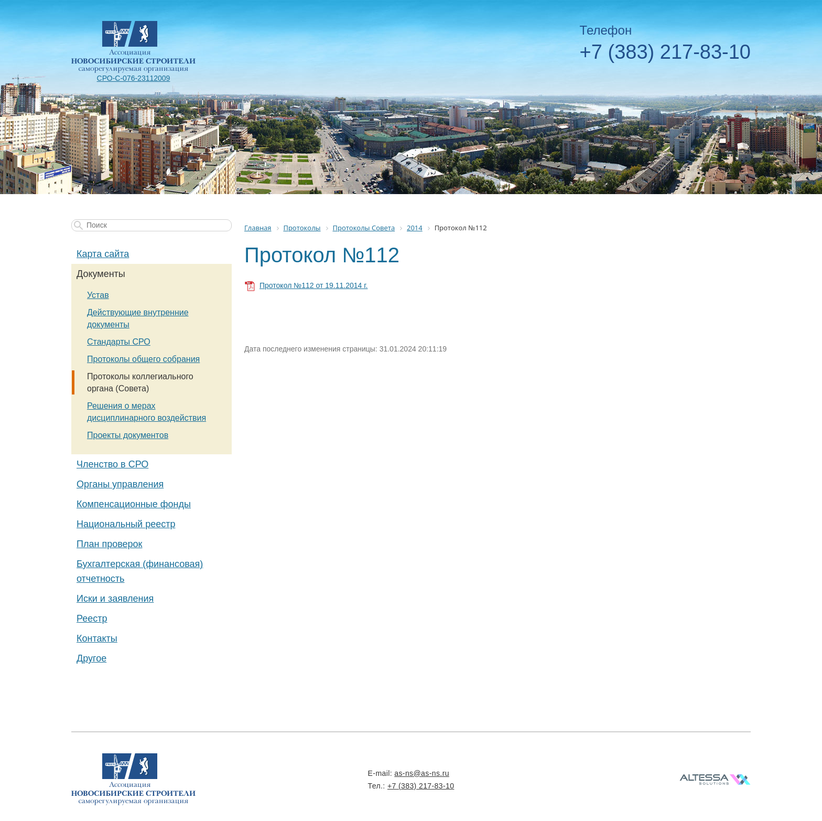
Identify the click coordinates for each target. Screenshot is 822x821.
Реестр (92, 618)
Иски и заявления (115, 598)
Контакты (97, 638)
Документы (101, 274)
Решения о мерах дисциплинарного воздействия (146, 411)
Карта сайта (103, 254)
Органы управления (120, 484)
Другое (91, 658)
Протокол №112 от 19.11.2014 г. (313, 285)
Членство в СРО (112, 464)
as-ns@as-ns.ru (421, 773)
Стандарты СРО (118, 341)
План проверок (109, 544)
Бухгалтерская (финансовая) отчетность (140, 571)
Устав (98, 295)
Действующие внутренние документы (138, 318)
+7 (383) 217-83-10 (665, 52)
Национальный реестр (126, 524)
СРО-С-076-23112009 (133, 78)
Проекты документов (127, 435)
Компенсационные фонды (134, 504)
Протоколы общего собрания (143, 359)
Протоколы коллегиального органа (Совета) (140, 382)
